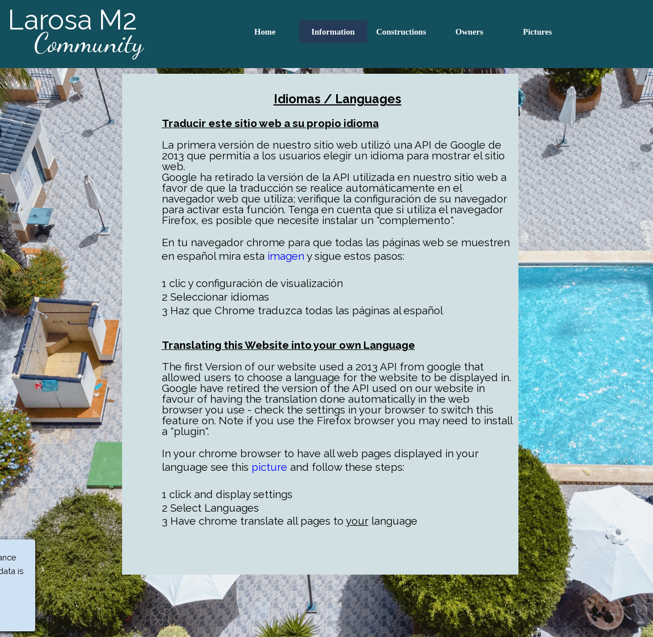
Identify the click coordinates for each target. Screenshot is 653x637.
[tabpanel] (320, 324)
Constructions (401, 31)
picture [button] (269, 467)
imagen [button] (285, 256)
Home (264, 31)
